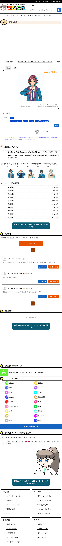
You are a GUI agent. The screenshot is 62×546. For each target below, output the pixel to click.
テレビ (38, 392)
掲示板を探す (42, 505)
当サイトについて (13, 496)
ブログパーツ (42, 529)
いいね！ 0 (42, 296)
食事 (8, 411)
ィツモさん (44, 131)
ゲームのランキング (18, 16)
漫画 (8, 387)
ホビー (9, 397)
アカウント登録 (43, 514)
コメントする (31, 243)
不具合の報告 (11, 529)
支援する (40, 524)
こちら (20, 139)
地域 (37, 420)
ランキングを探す (44, 496)
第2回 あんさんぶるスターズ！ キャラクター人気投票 (35, 62)
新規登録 (27, 441)
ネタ (8, 415)
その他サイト (42, 537)
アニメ (37, 121)
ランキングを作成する (31, 426)
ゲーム (12, 118)
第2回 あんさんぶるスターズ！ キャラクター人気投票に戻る (31, 226)
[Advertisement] (31, 42)
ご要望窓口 (10, 533)
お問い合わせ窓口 (13, 537)
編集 (56, 125)
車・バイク (39, 397)
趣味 (37, 406)
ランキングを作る (44, 500)
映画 (8, 392)
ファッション (11, 406)
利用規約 (9, 500)
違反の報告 (10, 524)
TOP (8, 16)
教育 (8, 420)
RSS (7, 514)
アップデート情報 (13, 542)
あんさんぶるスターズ (15, 121)
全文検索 (31, 5)
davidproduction (44, 121)
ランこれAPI (42, 533)
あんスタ (25, 121)
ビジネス (39, 415)
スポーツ (10, 401)
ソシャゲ (31, 121)
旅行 (37, 401)
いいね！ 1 (42, 267)
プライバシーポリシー (15, 505)
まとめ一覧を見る (44, 509)
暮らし (38, 411)
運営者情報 (10, 509)
